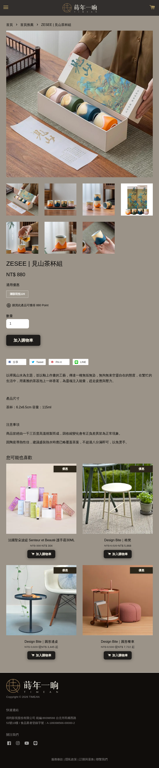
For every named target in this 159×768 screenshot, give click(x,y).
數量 (9, 316)
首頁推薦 (27, 25)
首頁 (9, 25)
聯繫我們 (102, 759)
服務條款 (57, 759)
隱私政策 (71, 759)
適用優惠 (12, 285)
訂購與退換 (86, 759)
